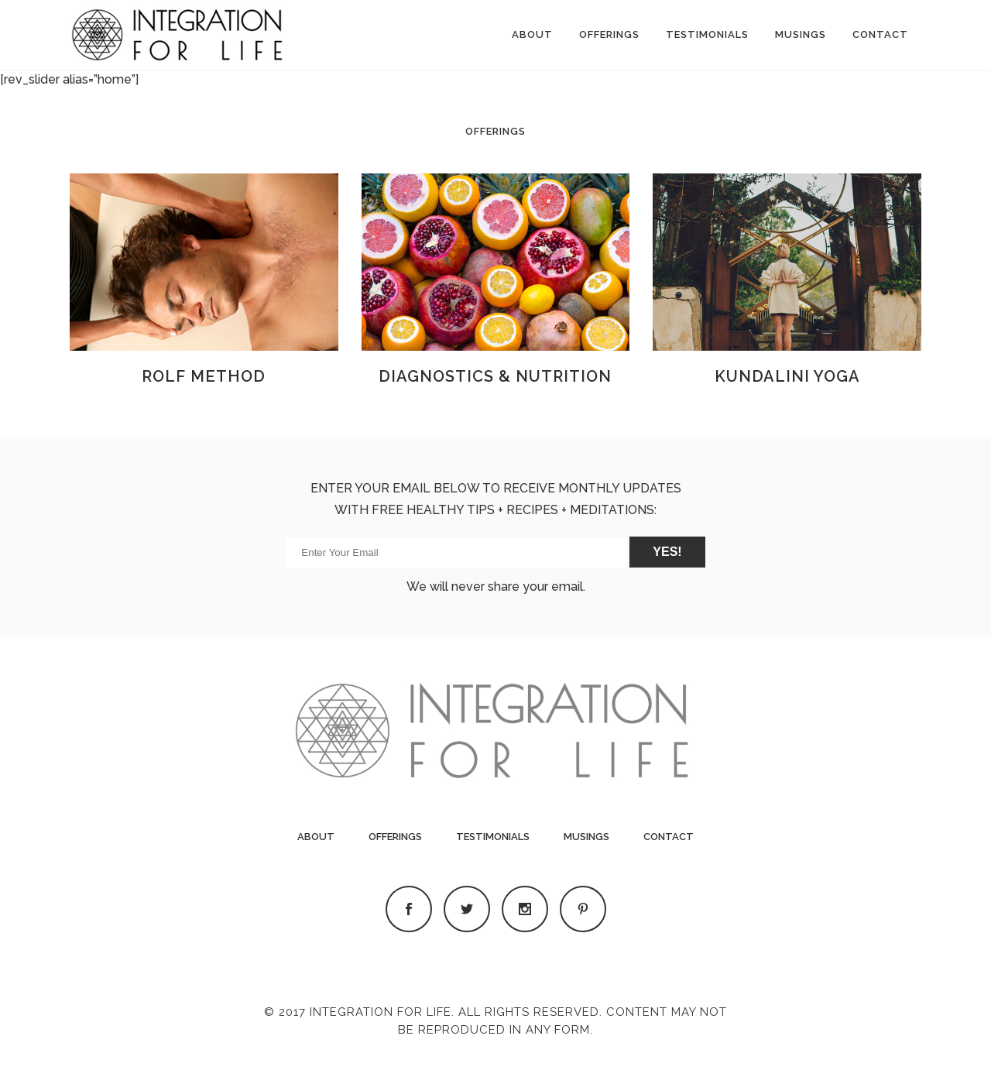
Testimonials (493, 836)
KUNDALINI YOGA (787, 376)
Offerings (395, 836)
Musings (586, 836)
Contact (668, 836)
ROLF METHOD (204, 376)
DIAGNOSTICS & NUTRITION (495, 376)
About (315, 836)
